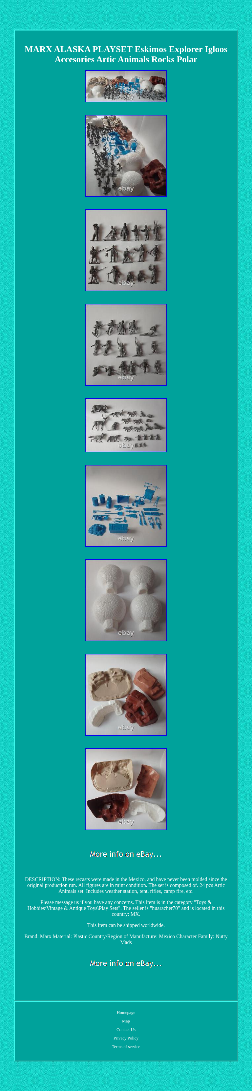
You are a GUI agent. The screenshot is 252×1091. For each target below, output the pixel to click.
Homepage (126, 1012)
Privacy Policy (126, 1038)
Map (126, 1021)
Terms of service (126, 1046)
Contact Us (126, 1029)
